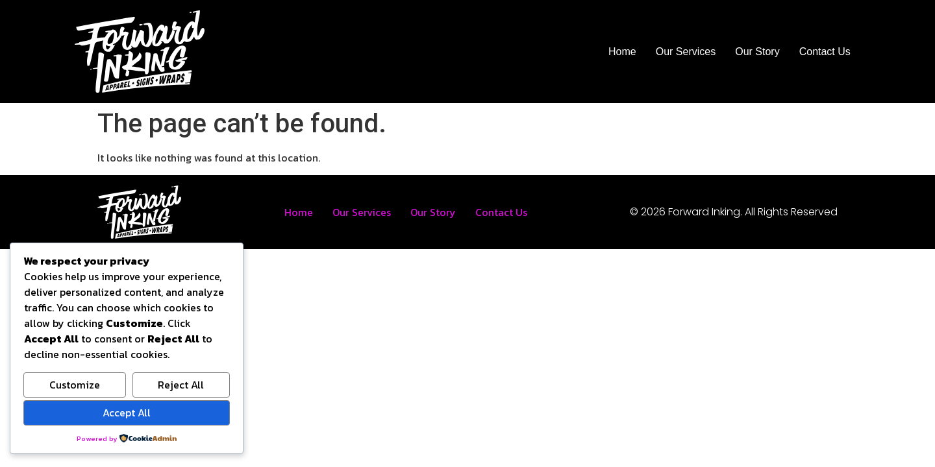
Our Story (757, 51)
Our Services (686, 51)
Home (622, 51)
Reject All (181, 384)
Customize (74, 384)
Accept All (127, 412)
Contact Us (825, 51)
